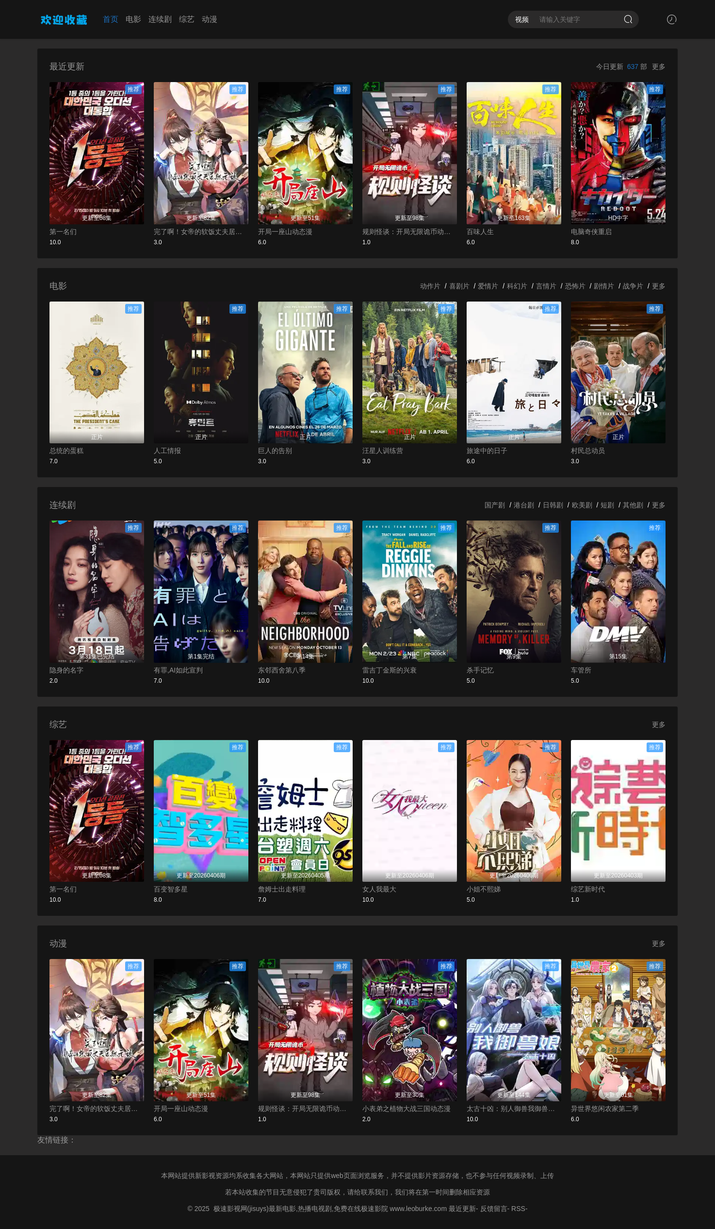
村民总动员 (588, 451)
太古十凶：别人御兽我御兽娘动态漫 (514, 1108)
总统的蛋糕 (66, 451)
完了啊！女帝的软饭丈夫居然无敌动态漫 (201, 232)
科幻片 (517, 286)
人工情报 (167, 451)
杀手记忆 (480, 670)
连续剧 (160, 19)
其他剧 (633, 505)
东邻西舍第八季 (282, 670)
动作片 (430, 286)
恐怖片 (575, 286)
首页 (110, 19)
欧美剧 (582, 505)
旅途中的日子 (487, 451)
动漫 (209, 19)
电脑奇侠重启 (591, 232)
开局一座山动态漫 (285, 232)
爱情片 (488, 286)
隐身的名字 (66, 670)
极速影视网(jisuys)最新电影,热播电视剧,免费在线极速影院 (300, 1208)
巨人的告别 (275, 451)
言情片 (546, 286)
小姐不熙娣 (484, 889)
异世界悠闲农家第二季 (605, 1108)
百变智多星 (171, 889)
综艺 (187, 19)
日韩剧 (553, 505)
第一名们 (63, 232)
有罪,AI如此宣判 (178, 670)
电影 (133, 19)
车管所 (581, 670)
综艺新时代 (588, 889)
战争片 (633, 286)
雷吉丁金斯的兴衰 (389, 670)
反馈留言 (493, 1208)
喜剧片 (459, 286)
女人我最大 (379, 889)
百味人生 (480, 232)
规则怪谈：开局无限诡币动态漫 (409, 232)
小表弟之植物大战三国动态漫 (406, 1108)
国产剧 (495, 505)
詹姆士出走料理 (282, 889)
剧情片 (604, 286)
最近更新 (462, 1208)
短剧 (607, 505)
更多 (659, 66)
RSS (518, 1208)
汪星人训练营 (382, 451)
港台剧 (524, 505)
